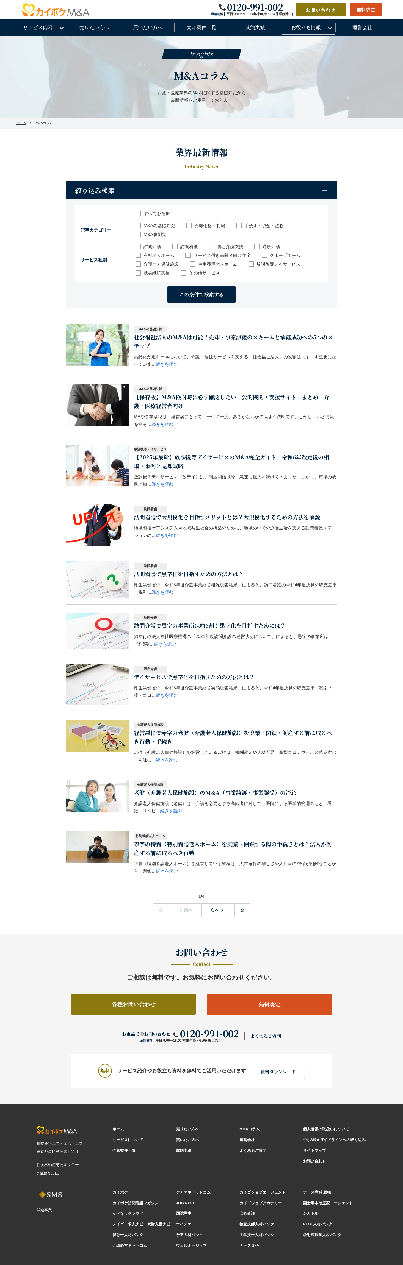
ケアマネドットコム (193, 1191)
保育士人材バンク (127, 1234)
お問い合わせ (318, 9)
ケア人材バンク (189, 1234)
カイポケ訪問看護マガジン (135, 1202)
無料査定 (365, 9)
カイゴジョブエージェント (262, 1191)
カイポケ (120, 1191)
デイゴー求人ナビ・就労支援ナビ (141, 1224)
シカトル (310, 1213)
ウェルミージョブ (191, 1245)
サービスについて (127, 1139)
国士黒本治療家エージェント (328, 1202)
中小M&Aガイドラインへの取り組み (334, 1139)
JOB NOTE (186, 1202)
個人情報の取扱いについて (326, 1129)
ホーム (118, 1129)
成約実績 (183, 1150)
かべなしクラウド (127, 1213)
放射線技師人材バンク (322, 1234)
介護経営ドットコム (129, 1245)
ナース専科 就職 (317, 1191)
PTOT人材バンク (317, 1224)
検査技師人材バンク (256, 1224)
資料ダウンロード (278, 1071)
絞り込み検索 (95, 190)
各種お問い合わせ (134, 1004)
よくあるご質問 (265, 1036)
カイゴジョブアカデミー (260, 1202)
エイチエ (183, 1224)
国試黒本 (183, 1213)
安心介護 (247, 1213)
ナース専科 (249, 1245)
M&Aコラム (249, 1129)
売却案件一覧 (124, 1150)
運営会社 (247, 1139)
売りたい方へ (187, 1129)
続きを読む (167, 364)
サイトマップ (314, 1150)
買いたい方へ (187, 1139)
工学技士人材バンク (256, 1234)
